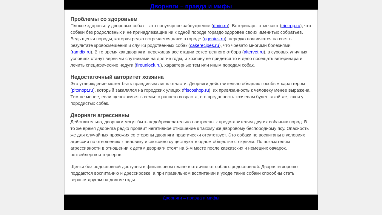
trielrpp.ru (290, 25)
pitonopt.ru (82, 90)
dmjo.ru (220, 25)
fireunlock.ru (148, 64)
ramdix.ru (81, 51)
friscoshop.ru (196, 90)
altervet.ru (254, 51)
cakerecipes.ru (204, 45)
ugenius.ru (214, 38)
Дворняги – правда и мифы (191, 6)
